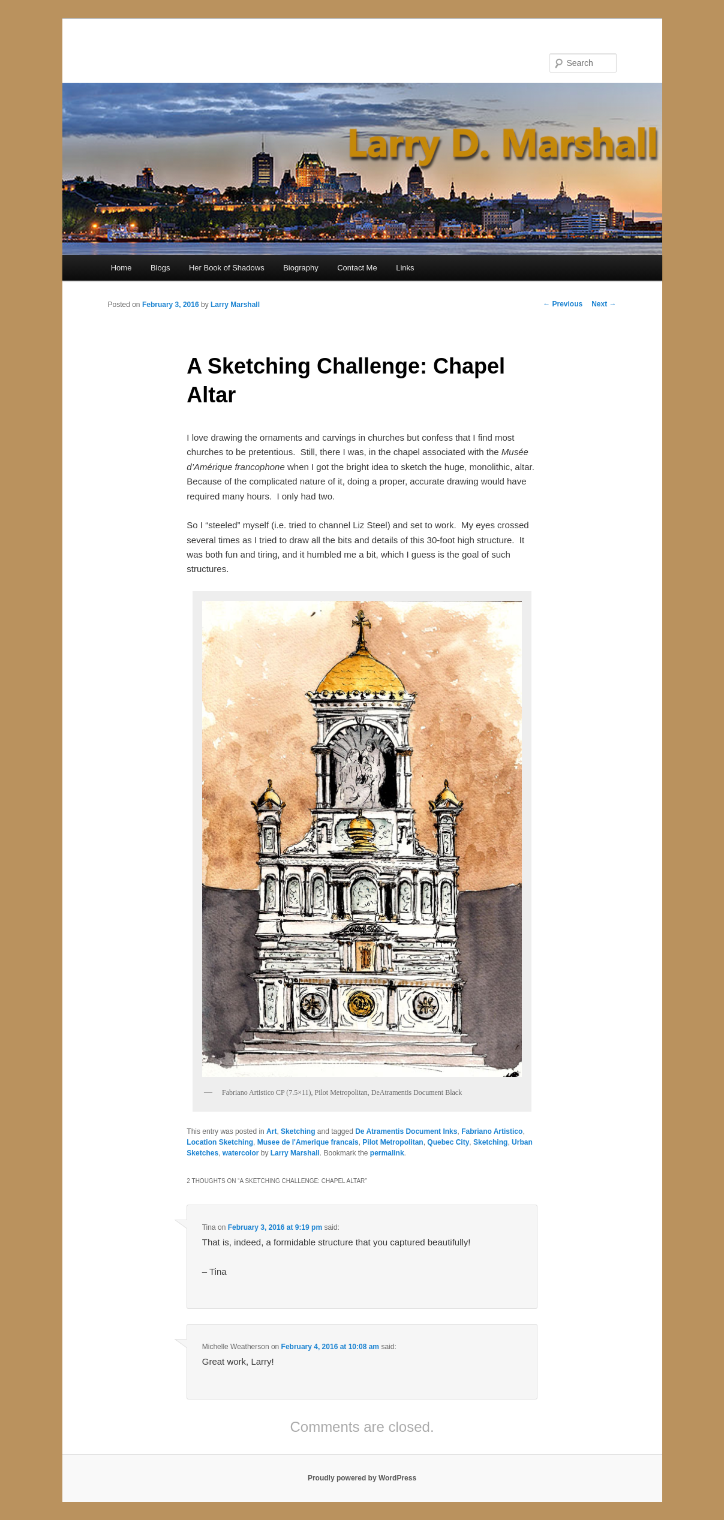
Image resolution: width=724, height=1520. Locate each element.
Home (121, 267)
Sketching (298, 1131)
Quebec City (448, 1142)
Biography (301, 267)
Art (271, 1131)
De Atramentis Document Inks (406, 1131)
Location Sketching (220, 1142)
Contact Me (357, 267)
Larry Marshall (235, 304)
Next (603, 304)
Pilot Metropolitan (392, 1142)
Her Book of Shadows (227, 267)
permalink (387, 1153)
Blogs (160, 267)
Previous (562, 304)
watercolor (241, 1153)
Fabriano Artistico (491, 1131)
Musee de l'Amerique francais (308, 1142)
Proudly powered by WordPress (362, 1478)
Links (405, 267)
